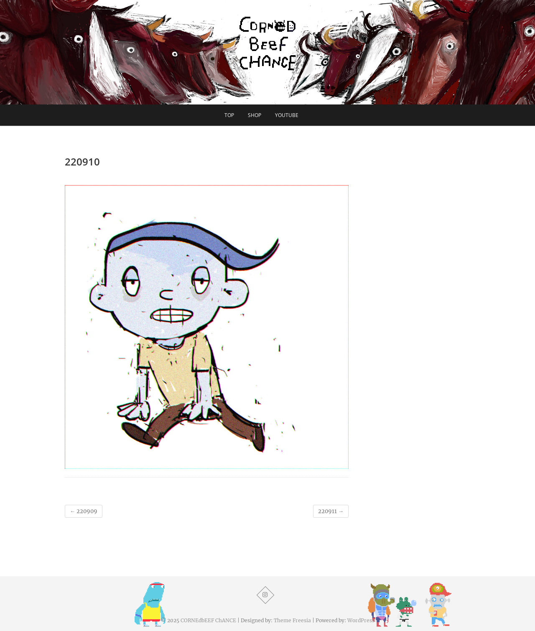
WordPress (360, 620)
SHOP (254, 115)
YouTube (286, 115)
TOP (229, 115)
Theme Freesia (292, 620)
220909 (83, 511)
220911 (331, 511)
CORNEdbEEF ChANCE (208, 620)
